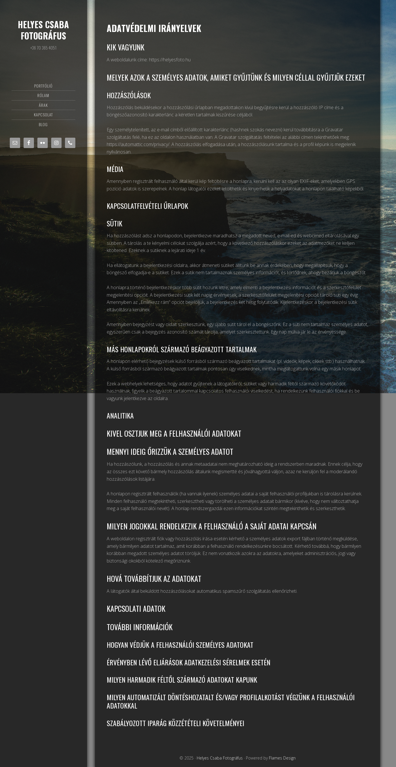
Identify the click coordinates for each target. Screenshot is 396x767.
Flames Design (282, 758)
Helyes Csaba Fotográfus (43, 30)
